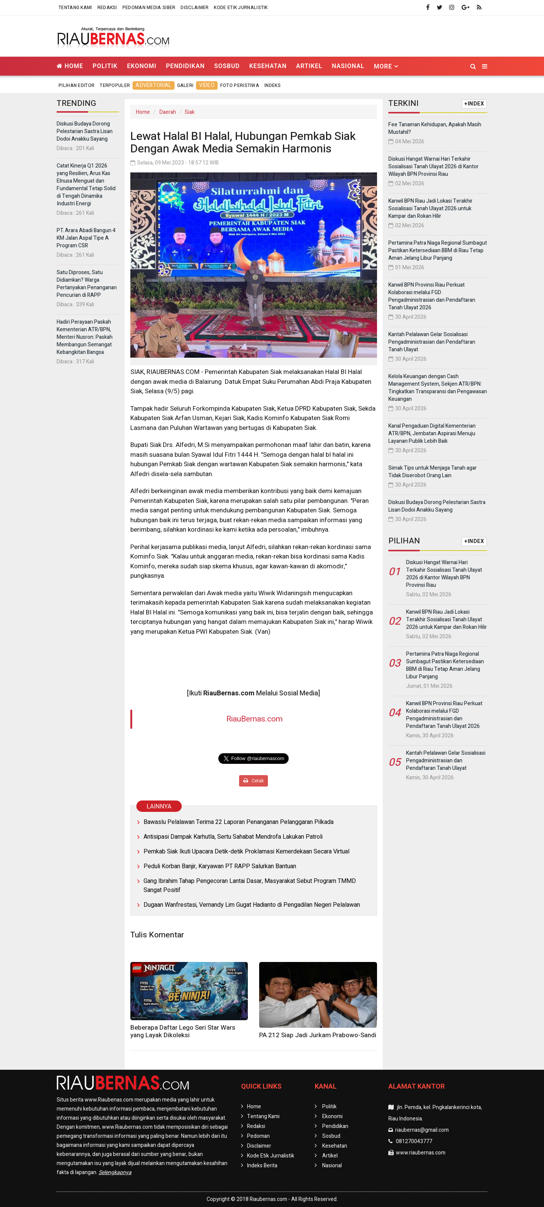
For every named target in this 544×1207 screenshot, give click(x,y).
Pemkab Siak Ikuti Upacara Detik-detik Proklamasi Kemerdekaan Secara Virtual (246, 851)
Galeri (185, 85)
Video (207, 85)
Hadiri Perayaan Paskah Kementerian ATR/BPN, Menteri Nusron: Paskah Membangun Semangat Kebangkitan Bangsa (85, 337)
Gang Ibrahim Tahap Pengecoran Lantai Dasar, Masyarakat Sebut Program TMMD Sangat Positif (250, 886)
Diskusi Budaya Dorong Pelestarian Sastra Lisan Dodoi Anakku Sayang (85, 131)
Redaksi (107, 7)
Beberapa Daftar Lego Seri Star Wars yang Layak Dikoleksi (182, 1031)
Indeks (272, 85)
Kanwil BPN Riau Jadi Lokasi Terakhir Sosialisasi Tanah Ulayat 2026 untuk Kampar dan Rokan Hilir (430, 208)
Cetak (253, 780)
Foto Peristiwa (239, 85)
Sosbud (227, 66)
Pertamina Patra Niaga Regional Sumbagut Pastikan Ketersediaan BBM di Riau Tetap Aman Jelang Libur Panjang (437, 250)
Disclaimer (195, 7)
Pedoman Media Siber (149, 7)
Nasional (348, 66)
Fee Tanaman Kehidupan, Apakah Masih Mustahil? (434, 128)
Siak (190, 112)
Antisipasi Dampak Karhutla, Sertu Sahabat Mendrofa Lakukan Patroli (233, 836)
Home (70, 66)
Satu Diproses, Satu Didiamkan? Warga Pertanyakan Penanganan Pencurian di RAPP (87, 283)
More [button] (383, 66)
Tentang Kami (75, 7)
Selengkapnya (115, 1172)
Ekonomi (141, 66)
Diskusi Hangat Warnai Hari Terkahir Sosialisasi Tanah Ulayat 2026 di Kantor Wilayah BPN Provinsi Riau (433, 166)
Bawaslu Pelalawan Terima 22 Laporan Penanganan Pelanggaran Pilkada (239, 822)
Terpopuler (115, 85)
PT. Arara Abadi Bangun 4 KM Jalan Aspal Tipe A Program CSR (86, 238)
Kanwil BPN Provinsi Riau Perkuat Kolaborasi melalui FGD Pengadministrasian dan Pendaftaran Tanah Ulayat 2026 (431, 296)
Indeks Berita (262, 1166)
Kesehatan (268, 66)
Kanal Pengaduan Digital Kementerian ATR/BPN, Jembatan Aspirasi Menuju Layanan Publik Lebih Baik (432, 433)
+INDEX (474, 104)
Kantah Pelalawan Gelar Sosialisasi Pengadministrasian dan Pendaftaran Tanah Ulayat (431, 342)
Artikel (309, 66)
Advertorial (153, 85)
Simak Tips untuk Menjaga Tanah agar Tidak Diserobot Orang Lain (432, 471)
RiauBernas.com (254, 719)
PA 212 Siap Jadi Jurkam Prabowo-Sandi (317, 1035)
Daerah (167, 112)
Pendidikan (185, 66)
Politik (105, 66)
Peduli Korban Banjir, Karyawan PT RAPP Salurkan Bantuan (220, 866)
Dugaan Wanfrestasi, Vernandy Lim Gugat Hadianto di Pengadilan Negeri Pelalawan (252, 904)
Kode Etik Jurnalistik (240, 7)
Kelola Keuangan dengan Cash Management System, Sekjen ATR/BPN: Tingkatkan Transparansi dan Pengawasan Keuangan (437, 387)
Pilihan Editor (76, 85)
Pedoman (258, 1136)
